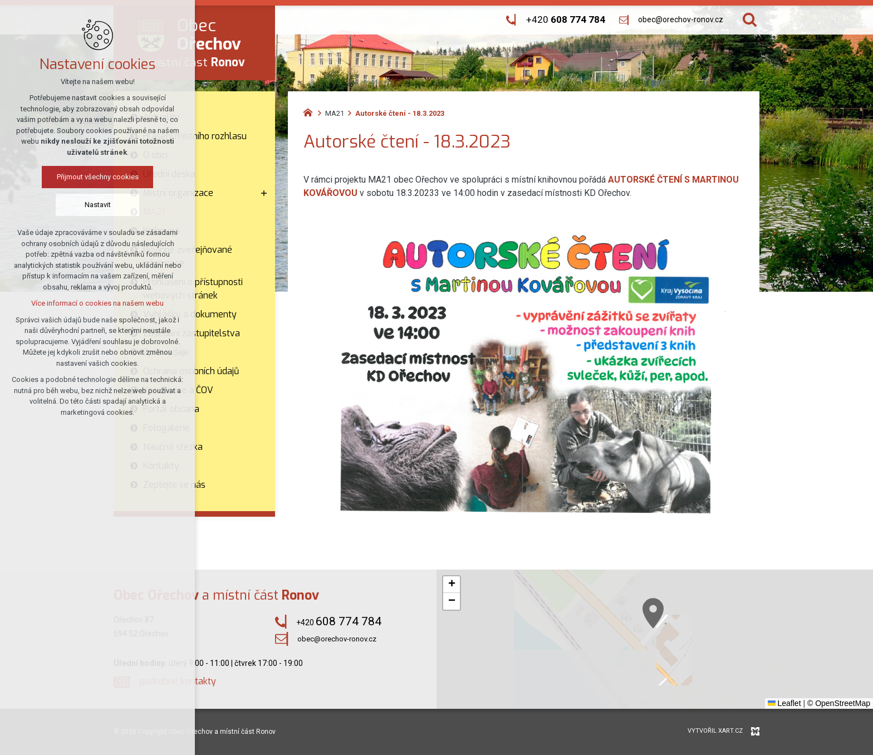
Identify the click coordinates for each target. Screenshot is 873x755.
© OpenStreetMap (838, 703)
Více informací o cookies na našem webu (97, 303)
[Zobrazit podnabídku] (264, 193)
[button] (451, 584)
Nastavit (98, 204)
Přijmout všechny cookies (98, 177)
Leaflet (784, 703)
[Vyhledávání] (750, 20)
